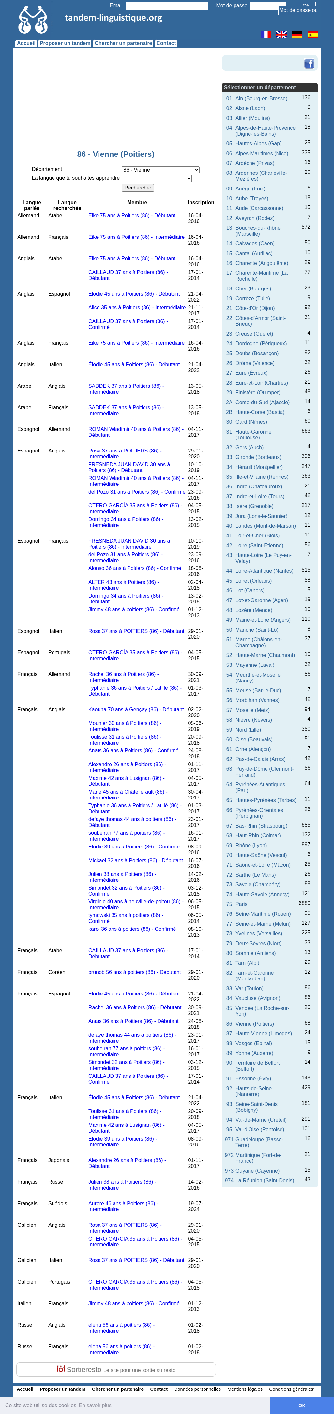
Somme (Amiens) (255, 953)
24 (229, 343)
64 (229, 784)
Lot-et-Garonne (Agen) (261, 600)
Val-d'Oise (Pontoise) (259, 1129)
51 (229, 639)
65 (229, 800)
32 (229, 447)
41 (229, 535)
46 (229, 590)
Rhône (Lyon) (251, 845)
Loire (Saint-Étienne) (259, 545)
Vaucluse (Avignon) (257, 998)
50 (229, 630)
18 (229, 288)
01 (229, 98)
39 (229, 516)
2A (229, 402)
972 (229, 1155)
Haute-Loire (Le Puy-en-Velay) (263, 558)
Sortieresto (116, 1369)
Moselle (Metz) (252, 710)
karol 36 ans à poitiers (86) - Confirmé (132, 929)
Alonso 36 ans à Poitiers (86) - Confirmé (134, 568)
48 (229, 610)
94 (229, 1120)
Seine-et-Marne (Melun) (263, 924)
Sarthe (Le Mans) (255, 875)
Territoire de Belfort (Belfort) (257, 1066)
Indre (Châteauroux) (258, 486)
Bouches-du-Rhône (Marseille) (258, 231)
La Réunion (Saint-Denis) (264, 1180)
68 (229, 835)
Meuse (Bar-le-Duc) (258, 690)
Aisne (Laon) (250, 108)
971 (229, 1139)
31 (229, 432)
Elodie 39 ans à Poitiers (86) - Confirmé (134, 846)
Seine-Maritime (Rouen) (263, 914)
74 (229, 894)
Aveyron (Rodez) (255, 218)
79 (229, 943)
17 (229, 273)
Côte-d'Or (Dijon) (255, 308)
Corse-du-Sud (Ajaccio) (262, 402)
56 (229, 700)
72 (229, 875)
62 (229, 759)
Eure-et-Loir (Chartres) (261, 383)
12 (229, 218)
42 (229, 545)
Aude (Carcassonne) (259, 208)
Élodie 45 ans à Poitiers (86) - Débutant (134, 294)
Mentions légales (245, 1389)
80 (229, 953)
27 (229, 373)
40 (229, 526)
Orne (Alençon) (253, 749)
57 (229, 710)
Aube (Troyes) (251, 198)
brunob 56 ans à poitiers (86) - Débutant (134, 972)
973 (229, 1171)
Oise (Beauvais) (254, 739)
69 (229, 845)
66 (229, 810)
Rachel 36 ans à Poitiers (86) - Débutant (134, 1007)
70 (229, 855)
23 (229, 334)
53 (229, 665)
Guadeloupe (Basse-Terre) (259, 1142)
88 (229, 1043)
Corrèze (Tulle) (252, 298)
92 (229, 1088)
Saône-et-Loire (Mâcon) (263, 865)
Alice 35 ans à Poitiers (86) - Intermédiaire (137, 307)
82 (229, 973)
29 (229, 392)
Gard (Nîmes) (251, 422)
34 (229, 467)
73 (229, 884)
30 (229, 422)
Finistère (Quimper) (258, 392)
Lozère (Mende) (253, 610)
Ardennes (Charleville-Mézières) (261, 176)
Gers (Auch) (249, 447)
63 (229, 769)
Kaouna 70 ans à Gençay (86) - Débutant (136, 709)
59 (229, 729)
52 (229, 655)
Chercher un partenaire (123, 43)
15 (229, 253)
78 (229, 933)
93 (229, 1104)
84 (229, 998)
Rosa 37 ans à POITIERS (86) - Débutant (136, 631)
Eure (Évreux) (251, 373)
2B (229, 412)
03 (229, 118)
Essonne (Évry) (253, 1078)
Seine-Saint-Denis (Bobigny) (256, 1107)
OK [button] (302, 1405)
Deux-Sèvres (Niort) (258, 943)
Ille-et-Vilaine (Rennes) (261, 477)
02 (229, 108)
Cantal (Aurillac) (254, 253)
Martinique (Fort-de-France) (258, 1158)
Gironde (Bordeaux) (258, 457)
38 (229, 506)
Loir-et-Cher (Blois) (257, 535)
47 (229, 600)
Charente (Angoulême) (261, 263)
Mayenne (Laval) (254, 665)
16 (229, 263)
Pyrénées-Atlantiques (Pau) (260, 787)
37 (229, 496)
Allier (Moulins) (252, 118)
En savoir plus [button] (95, 1405)
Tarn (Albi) (247, 963)
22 (229, 318)
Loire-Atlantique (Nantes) (264, 571)
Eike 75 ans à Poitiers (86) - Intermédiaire (136, 237)
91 (229, 1078)
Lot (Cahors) (250, 590)
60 (229, 739)
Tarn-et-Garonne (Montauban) (254, 975)
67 (229, 826)
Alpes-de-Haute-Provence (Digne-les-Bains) (265, 131)
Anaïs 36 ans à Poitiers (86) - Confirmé (133, 750)
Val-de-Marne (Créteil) (261, 1120)
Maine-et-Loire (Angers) (263, 620)
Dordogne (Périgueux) (261, 343)
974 (229, 1180)
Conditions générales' (291, 1389)
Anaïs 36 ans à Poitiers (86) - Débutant (133, 1021)
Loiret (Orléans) (253, 581)
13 (229, 228)
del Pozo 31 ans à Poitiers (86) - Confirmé (137, 492)
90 (229, 1063)
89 (229, 1053)
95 (229, 1129)
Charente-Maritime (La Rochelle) (261, 276)
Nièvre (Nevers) (253, 720)
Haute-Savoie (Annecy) (262, 894)
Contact (166, 43)
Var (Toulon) (249, 988)
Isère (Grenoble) (254, 506)
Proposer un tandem (65, 43)
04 (229, 128)
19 (229, 298)
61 (229, 749)
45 (229, 581)
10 (229, 198)
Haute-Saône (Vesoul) (261, 855)
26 (229, 363)
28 (229, 383)
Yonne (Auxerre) (254, 1053)
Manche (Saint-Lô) (257, 630)
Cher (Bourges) (253, 288)
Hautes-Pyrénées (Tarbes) (265, 800)
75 (229, 904)
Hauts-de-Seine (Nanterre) (253, 1091)
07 (229, 163)
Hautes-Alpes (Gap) (258, 143)
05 (229, 143)
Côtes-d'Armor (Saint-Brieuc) (260, 321)
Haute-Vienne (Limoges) (263, 1033)
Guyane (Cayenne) (257, 1171)
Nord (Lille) (248, 729)
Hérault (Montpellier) (259, 467)
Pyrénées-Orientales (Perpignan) (259, 813)
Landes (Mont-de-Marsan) (265, 526)
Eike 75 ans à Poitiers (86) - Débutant (131, 215)
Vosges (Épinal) (253, 1043)
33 (229, 457)
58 (229, 720)
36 (229, 486)
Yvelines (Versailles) (258, 933)
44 (229, 571)
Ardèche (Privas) (254, 163)
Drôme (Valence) (255, 363)
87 (229, 1033)
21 (229, 308)
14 (229, 243)
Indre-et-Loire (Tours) (259, 496)
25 (229, 353)
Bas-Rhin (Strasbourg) (261, 826)
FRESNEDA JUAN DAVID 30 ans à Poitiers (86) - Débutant (129, 467)
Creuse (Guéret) (254, 334)
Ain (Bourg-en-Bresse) (261, 98)
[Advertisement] (115, 100)
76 (229, 914)
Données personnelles (197, 1389)
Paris (241, 904)
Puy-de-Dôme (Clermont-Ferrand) (264, 772)
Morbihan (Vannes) (257, 700)
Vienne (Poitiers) (254, 1024)
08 (229, 173)
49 (229, 620)
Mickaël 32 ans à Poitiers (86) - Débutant (135, 860)
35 (229, 477)
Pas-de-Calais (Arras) (260, 759)
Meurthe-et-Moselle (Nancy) (258, 677)
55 (229, 690)
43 (229, 555)
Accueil (26, 43)
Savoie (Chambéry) (258, 884)
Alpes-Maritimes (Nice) (261, 153)
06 (229, 153)
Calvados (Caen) (255, 243)
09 (229, 188)
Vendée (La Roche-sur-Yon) (262, 1011)
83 (229, 988)
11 (229, 208)
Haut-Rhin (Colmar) (258, 835)
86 (229, 1024)
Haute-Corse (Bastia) (259, 412)
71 (229, 865)
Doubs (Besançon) (257, 353)
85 (229, 1008)
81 (229, 963)
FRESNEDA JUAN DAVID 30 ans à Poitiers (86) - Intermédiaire (129, 544)
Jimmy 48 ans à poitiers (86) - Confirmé (134, 609)
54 (229, 675)
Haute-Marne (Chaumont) (265, 655)
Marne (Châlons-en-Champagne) (258, 642)
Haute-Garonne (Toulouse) (253, 434)
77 (229, 924)
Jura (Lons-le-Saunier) (261, 516)
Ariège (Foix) (250, 188)
